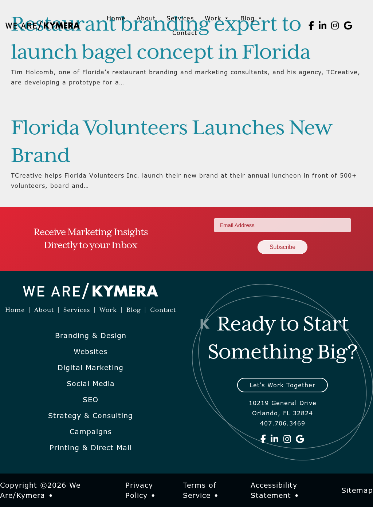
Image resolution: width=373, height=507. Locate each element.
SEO (90, 399)
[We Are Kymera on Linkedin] (323, 25)
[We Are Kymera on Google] (348, 25)
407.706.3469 (282, 423)
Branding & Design (90, 335)
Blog (251, 18)
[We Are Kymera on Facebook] (311, 25)
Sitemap (357, 490)
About (146, 18)
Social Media (91, 383)
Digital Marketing (90, 367)
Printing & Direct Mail (91, 447)
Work (217, 18)
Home (116, 18)
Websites (90, 351)
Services (180, 18)
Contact (184, 33)
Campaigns (91, 431)
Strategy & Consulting (90, 415)
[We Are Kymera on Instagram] (335, 25)
